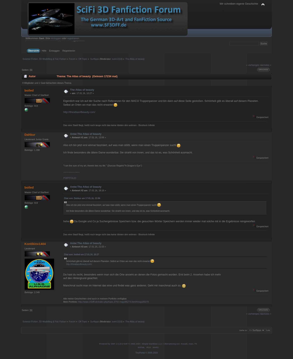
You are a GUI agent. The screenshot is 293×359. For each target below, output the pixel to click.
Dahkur (29, 134)
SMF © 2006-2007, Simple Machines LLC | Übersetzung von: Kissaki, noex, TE (160, 344)
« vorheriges (252, 65)
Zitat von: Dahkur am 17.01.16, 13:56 (82, 198)
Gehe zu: (243, 330)
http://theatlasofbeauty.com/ (79, 112)
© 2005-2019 (151, 353)
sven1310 (116, 59)
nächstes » (265, 65)
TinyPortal (140, 353)
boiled (29, 90)
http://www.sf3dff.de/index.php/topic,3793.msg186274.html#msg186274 (113, 301)
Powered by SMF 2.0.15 (110, 344)
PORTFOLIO (69, 178)
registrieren (73, 38)
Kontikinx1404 (35, 244)
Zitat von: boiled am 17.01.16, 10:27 (81, 254)
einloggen (56, 38)
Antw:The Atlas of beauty (85, 134)
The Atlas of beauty (82, 89)
